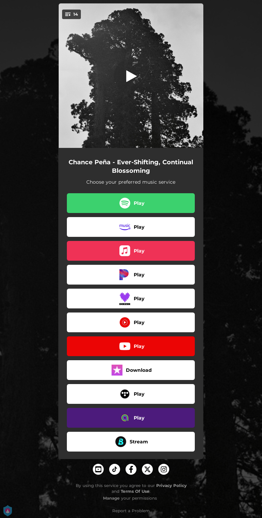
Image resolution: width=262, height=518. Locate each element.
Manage (111, 498)
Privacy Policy (171, 485)
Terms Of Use (135, 491)
